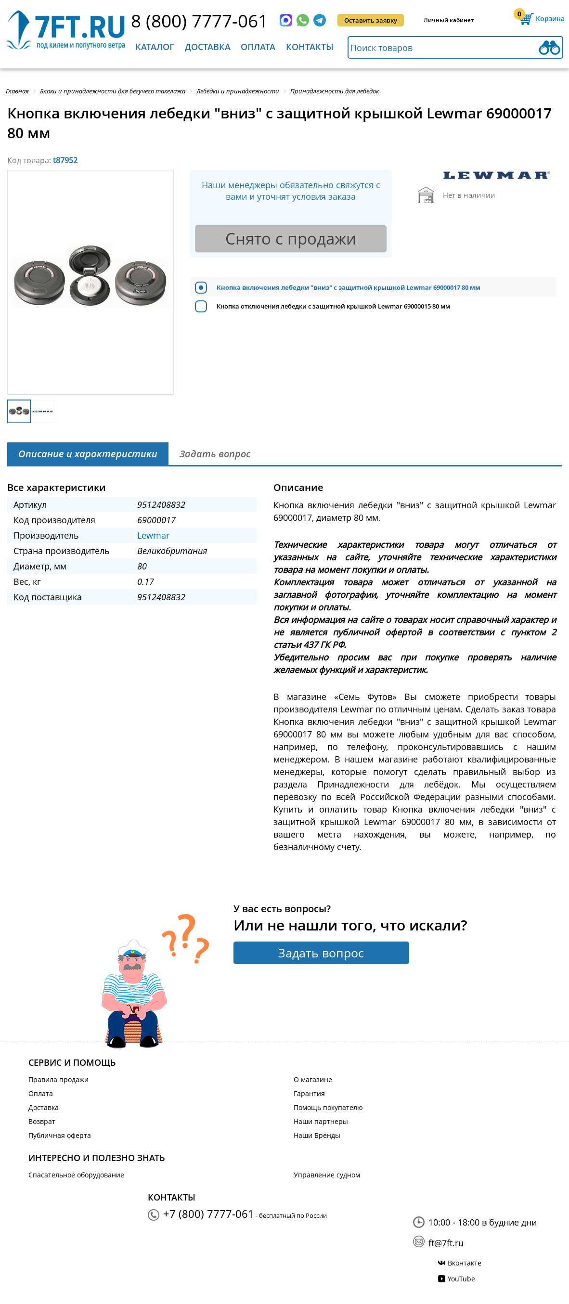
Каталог (154, 46)
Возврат (41, 1121)
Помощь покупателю (328, 1107)
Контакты (310, 46)
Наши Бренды (317, 1135)
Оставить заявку (370, 20)
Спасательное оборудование (76, 1174)
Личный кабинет (449, 20)
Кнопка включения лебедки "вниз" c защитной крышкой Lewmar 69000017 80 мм (348, 287)
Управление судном (327, 1174)
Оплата (258, 46)
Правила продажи (58, 1079)
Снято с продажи (290, 238)
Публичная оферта (59, 1135)
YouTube (461, 1278)
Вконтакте (464, 1262)
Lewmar (153, 535)
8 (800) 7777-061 (199, 20)
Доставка (208, 46)
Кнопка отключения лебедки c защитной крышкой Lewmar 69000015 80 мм (333, 306)
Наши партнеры (321, 1121)
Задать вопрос (321, 952)
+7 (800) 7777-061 (208, 1213)
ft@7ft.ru (446, 1243)
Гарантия (309, 1093)
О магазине (313, 1079)
